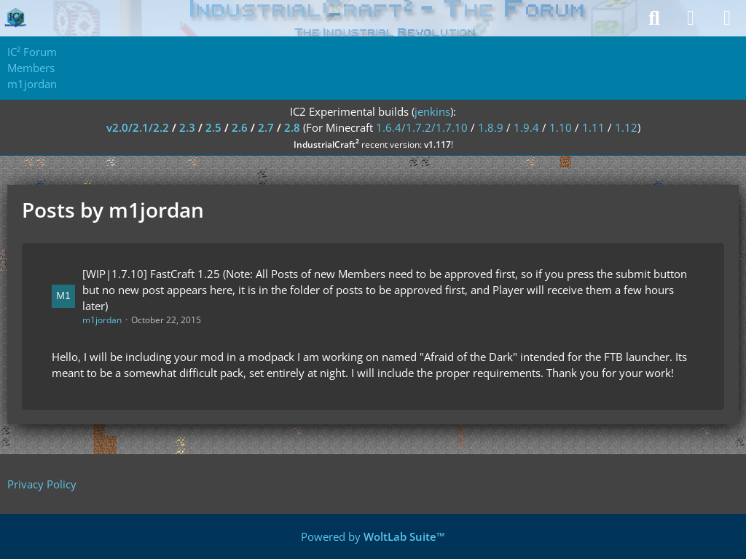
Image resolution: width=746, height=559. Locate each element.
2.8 (292, 127)
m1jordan (102, 320)
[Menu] (727, 18)
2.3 (187, 127)
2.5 (213, 127)
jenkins (432, 111)
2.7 (266, 127)
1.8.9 (490, 127)
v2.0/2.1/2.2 (137, 127)
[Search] (654, 18)
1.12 (626, 127)
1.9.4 (526, 127)
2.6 (240, 127)
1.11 (593, 127)
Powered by (373, 536)
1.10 (560, 127)
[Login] (690, 18)
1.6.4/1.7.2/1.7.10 (422, 127)
